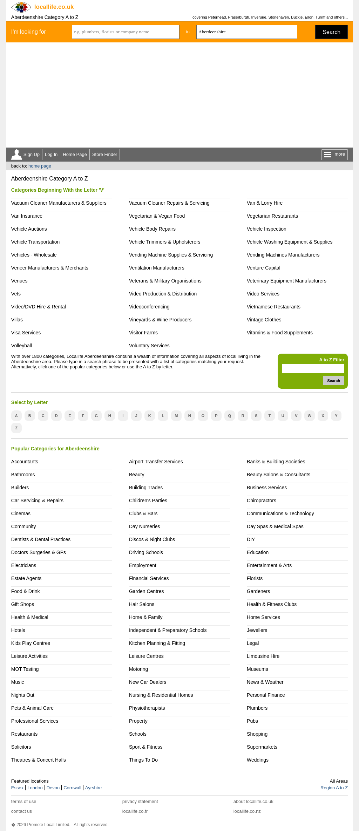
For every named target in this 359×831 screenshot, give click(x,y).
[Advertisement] (179, 95)
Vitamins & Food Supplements (280, 332)
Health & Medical (29, 617)
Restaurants (24, 734)
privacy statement (140, 801)
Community (23, 526)
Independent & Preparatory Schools (168, 630)
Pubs (252, 721)
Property (138, 721)
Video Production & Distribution (163, 294)
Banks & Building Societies (276, 461)
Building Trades (146, 487)
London (34, 787)
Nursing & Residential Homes (161, 695)
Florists (255, 578)
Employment (142, 565)
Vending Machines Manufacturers (283, 255)
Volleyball (21, 345)
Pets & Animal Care (32, 708)
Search (331, 32)
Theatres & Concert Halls (38, 760)
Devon (53, 787)
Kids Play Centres (30, 643)
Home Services (263, 617)
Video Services (263, 294)
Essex (17, 787)
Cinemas (21, 513)
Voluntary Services (149, 345)
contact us (21, 811)
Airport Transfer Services (156, 461)
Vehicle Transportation (35, 242)
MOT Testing (25, 669)
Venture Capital (263, 268)
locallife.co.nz (247, 811)
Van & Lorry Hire (265, 203)
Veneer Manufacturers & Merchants (49, 268)
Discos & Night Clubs (152, 539)
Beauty (136, 474)
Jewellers (257, 630)
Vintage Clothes (264, 319)
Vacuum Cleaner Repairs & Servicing (169, 203)
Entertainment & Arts (269, 565)
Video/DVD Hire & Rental (38, 306)
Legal (253, 643)
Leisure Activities (29, 656)
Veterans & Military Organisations (165, 281)
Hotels (18, 630)
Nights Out (22, 695)
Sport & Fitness (146, 747)
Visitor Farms (143, 332)
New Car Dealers (147, 682)
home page (39, 166)
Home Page (75, 154)
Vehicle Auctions (29, 229)
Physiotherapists (147, 708)
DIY (251, 539)
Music (17, 682)
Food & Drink (25, 591)
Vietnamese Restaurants (273, 306)
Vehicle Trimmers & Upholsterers (165, 242)
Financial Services (149, 578)
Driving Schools (146, 552)
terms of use (23, 801)
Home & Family (146, 617)
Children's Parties (148, 500)
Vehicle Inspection (266, 229)
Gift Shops (22, 604)
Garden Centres (146, 591)
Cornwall (72, 787)
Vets (16, 294)
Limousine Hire (263, 656)
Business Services (267, 487)
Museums (257, 669)
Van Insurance (26, 216)
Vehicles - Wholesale (34, 255)
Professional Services (34, 721)
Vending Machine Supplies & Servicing (171, 255)
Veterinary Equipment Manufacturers (286, 281)
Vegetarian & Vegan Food (157, 216)
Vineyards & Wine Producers (160, 319)
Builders (20, 487)
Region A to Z (334, 787)
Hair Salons (141, 604)
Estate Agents (26, 578)
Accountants (24, 461)
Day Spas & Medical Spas (275, 526)
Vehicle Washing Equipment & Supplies (289, 242)
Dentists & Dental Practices (40, 539)
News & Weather (265, 682)
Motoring (138, 669)
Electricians (23, 565)
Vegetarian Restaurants (272, 216)
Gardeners (258, 591)
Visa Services (26, 332)
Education (258, 552)
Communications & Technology (280, 513)
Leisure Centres (146, 656)
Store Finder (104, 154)
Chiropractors (261, 500)
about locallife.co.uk (253, 801)
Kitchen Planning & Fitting (157, 643)
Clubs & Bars (143, 513)
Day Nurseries (144, 526)
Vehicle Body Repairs (152, 229)
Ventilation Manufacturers (156, 268)
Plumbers (257, 708)
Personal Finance (266, 695)
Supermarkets (262, 747)
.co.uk (54, 7)
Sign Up (31, 154)
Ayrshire (93, 787)
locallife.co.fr (135, 811)
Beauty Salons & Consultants (278, 474)
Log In (51, 154)
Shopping (257, 734)
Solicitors (21, 747)
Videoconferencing (149, 306)
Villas (17, 319)
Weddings (258, 760)
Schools (138, 734)
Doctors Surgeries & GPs (38, 552)
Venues (19, 281)
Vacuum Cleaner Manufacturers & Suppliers (59, 203)
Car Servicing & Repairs (37, 500)
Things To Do (143, 760)
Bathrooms (23, 474)
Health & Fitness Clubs (272, 604)
